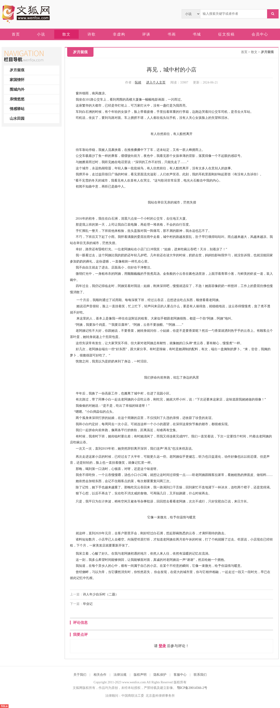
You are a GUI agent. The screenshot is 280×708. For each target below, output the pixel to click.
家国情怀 (17, 80)
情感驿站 (17, 109)
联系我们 (200, 674)
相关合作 (99, 674)
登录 (162, 646)
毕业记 (88, 604)
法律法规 (120, 674)
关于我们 (79, 674)
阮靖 (138, 82)
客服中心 (180, 674)
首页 (244, 52)
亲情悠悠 (17, 99)
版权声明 (140, 674)
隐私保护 (160, 674)
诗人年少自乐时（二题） (100, 594)
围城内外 (17, 89)
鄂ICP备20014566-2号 (192, 688)
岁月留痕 (17, 70)
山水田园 (17, 118)
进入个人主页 (156, 82)
